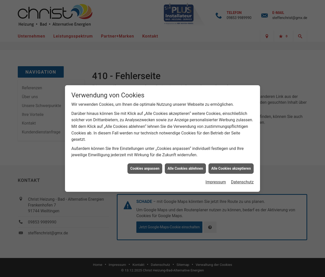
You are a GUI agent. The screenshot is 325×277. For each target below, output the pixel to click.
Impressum (215, 181)
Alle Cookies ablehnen (185, 167)
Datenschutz (242, 181)
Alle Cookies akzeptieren (231, 167)
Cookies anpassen (144, 167)
